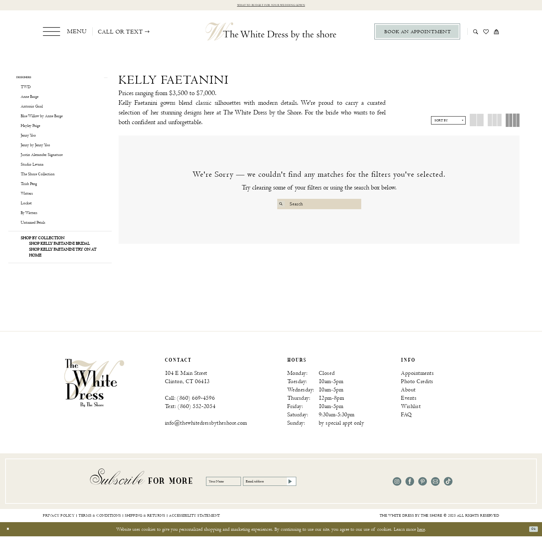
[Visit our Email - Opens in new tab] (435, 491)
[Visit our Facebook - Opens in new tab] (409, 491)
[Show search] (476, 33)
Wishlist (411, 416)
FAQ (406, 424)
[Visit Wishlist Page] (486, 33)
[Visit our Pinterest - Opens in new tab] (422, 491)
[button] (64, 33)
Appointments (417, 383)
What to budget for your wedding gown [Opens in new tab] (271, 6)
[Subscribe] (342, 491)
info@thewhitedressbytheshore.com (206, 432)
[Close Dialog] (10, 539)
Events (409, 408)
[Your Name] (233, 491)
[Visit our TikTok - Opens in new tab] (448, 491)
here (421, 539)
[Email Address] (307, 491)
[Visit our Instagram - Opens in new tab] (397, 491)
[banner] (94, 392)
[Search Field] (319, 206)
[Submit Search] (283, 206)
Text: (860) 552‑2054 (190, 416)
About (408, 399)
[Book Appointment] (417, 33)
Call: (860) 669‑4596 (190, 408)
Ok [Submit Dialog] (530, 539)
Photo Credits (417, 391)
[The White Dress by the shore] (271, 33)
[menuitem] (64, 33)
